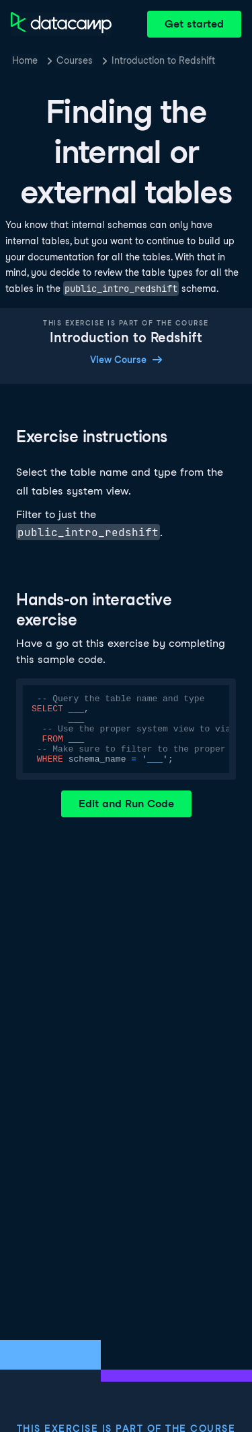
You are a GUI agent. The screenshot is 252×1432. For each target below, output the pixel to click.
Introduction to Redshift (163, 60)
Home (25, 60)
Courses (74, 60)
